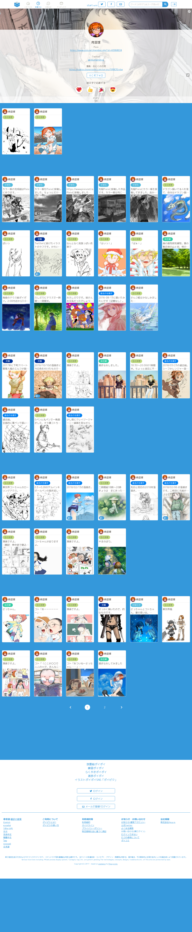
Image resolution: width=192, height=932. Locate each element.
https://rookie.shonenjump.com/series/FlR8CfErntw (96, 69)
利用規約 (86, 822)
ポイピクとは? (49, 822)
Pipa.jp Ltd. (113, 864)
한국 (5, 831)
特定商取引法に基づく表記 (94, 831)
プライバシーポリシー (92, 828)
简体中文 (7, 834)
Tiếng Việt (8, 828)
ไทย (5, 840)
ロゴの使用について (130, 837)
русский (7, 843)
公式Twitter (127, 825)
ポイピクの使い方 (51, 825)
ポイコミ (125, 840)
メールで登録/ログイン (96, 806)
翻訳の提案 (16, 819)
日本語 (6, 846)
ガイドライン (88, 825)
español (7, 825)
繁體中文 (7, 837)
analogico (102, 864)
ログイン (96, 791)
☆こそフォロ (96, 75)
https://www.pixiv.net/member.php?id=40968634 (96, 50)
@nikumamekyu (96, 59)
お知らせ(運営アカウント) (133, 822)
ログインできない (129, 834)
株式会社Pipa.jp (168, 822)
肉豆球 (96, 42)
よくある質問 (127, 828)
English (6, 822)
